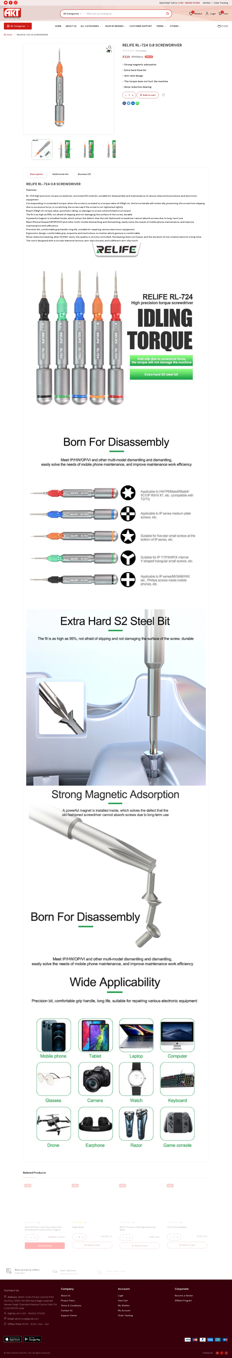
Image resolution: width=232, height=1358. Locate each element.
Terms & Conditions (71, 1305)
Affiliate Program (183, 1300)
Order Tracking (221, 3)
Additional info (60, 174)
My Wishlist (124, 1305)
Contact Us (67, 1310)
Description (36, 174)
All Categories (91, 26)
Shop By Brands (115, 26)
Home (58, 26)
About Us (71, 26)
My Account (124, 1310)
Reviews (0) (84, 174)
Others (175, 26)
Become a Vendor (184, 1295)
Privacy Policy (68, 1300)
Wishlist (207, 3)
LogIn (120, 1295)
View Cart (123, 1300)
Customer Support (140, 26)
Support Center (69, 1315)
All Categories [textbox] (71, 13)
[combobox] (72, 14)
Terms (161, 26)
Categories (18, 26)
